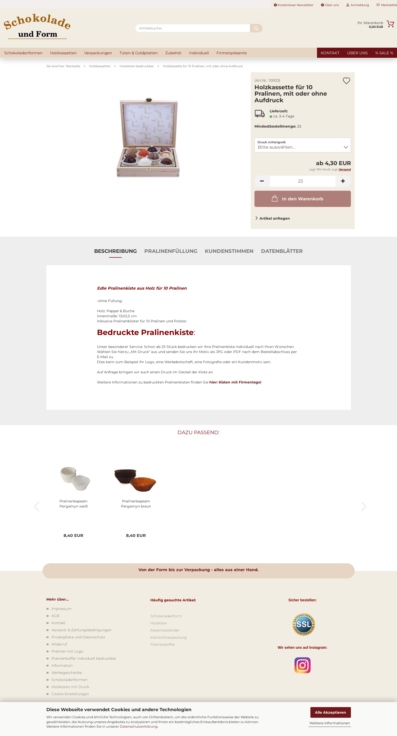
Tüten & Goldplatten (139, 52)
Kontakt (330, 52)
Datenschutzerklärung (138, 726)
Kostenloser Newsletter (293, 5)
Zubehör (173, 52)
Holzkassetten (63, 52)
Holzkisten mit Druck (70, 687)
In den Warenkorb (297, 198)
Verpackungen (98, 52)
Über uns (330, 5)
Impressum (61, 608)
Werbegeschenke (66, 672)
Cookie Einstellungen (70, 694)
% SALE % (384, 52)
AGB (55, 616)
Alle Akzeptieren (330, 712)
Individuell (199, 52)
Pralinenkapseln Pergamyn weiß (73, 504)
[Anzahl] (303, 181)
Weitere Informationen (329, 723)
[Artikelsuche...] (256, 28)
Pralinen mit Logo (67, 651)
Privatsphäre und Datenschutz (78, 637)
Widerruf (59, 644)
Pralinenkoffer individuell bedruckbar (83, 658)
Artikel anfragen (275, 218)
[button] (262, 181)
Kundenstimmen (229, 251)
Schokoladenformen (23, 52)
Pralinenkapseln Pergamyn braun (136, 504)
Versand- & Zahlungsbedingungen (81, 630)
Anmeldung (357, 5)
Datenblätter (282, 251)
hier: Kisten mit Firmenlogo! (235, 382)
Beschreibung (115, 251)
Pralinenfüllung (170, 251)
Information (62, 665)
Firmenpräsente (231, 52)
